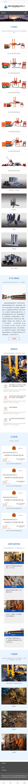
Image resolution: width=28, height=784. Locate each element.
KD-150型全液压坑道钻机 (14, 73)
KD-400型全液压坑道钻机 (14, 151)
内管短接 (14, 248)
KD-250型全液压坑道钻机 (14, 112)
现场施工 (14, 706)
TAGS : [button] (3, 767)
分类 (17, 782)
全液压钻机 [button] (4, 770)
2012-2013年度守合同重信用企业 (14, 463)
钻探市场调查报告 (13, 407)
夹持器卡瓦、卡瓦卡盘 (14, 190)
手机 (10, 782)
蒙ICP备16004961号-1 (22, 777)
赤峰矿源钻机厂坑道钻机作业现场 (14, 683)
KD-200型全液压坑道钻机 (14, 92)
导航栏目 (3, 13)
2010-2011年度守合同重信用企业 (14, 486)
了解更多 (14, 338)
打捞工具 (14, 209)
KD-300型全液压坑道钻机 (14, 131)
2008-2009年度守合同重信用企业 (14, 508)
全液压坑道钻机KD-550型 (14, 170)
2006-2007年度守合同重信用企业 (14, 530)
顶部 (24, 782)
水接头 (14, 229)
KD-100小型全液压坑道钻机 (14, 53)
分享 (3, 782)
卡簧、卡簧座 (14, 268)
